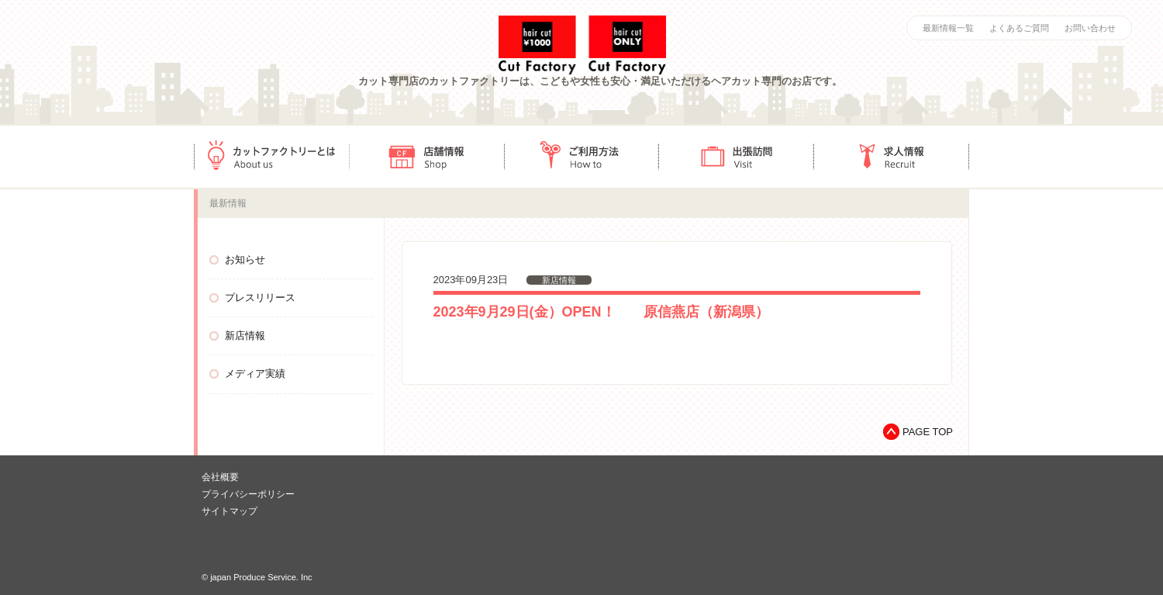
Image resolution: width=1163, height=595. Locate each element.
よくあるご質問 (1019, 28)
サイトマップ (229, 511)
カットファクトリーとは (271, 157)
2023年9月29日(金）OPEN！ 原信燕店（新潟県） (601, 312)
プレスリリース (260, 297)
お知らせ (245, 259)
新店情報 (245, 335)
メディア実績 (255, 373)
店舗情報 (426, 157)
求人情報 (891, 157)
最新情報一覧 (948, 28)
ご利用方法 (581, 157)
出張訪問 (736, 157)
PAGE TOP (927, 432)
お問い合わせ (1090, 28)
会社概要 (220, 477)
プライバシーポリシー (248, 494)
